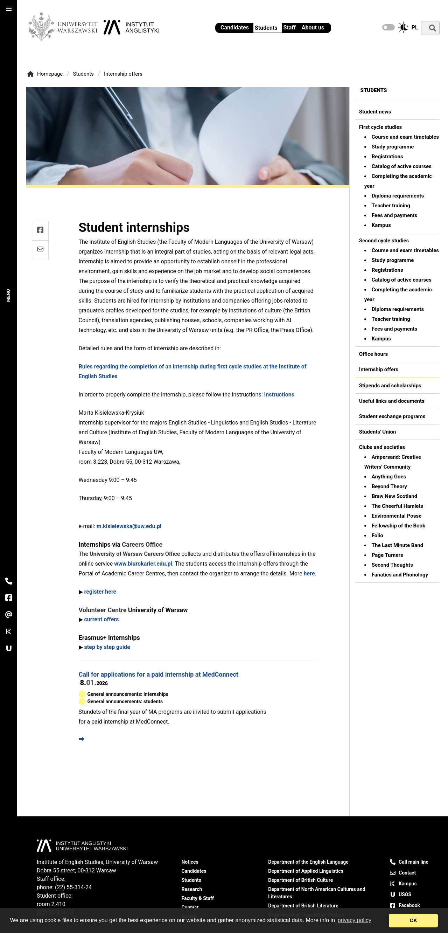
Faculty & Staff (197, 898)
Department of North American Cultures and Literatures (316, 892)
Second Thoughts (392, 565)
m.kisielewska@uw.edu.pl (129, 526)
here (309, 573)
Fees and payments (395, 215)
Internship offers (123, 74)
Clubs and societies (382, 447)
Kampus (381, 225)
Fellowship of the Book (398, 526)
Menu (8, 295)
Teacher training (391, 205)
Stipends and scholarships (390, 385)
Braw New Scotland (394, 496)
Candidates (193, 871)
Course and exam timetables (405, 137)
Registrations (387, 156)
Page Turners (387, 555)
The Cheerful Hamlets (398, 506)
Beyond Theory (389, 486)
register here (100, 591)
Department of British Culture (300, 880)
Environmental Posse (396, 516)
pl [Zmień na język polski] (415, 27)
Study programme (393, 147)
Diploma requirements (398, 196)
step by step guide (107, 647)
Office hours (373, 354)
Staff (290, 27)
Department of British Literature (303, 905)
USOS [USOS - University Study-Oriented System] (401, 894)
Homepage (46, 74)
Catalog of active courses (402, 166)
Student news (375, 112)
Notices (189, 862)
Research (191, 889)
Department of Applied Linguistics (305, 871)
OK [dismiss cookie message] (413, 920)
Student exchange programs (392, 416)
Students (266, 28)
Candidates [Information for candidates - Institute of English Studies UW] (234, 27)
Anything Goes (389, 477)
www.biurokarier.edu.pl (143, 563)
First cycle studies (380, 127)
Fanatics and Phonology (400, 575)
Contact (403, 873)
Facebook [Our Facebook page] (405, 905)
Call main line (409, 862)
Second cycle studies (384, 240)
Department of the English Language (308, 862)
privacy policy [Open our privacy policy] (354, 920)
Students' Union (377, 432)
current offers (101, 619)
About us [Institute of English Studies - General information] (313, 27)
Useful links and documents (392, 401)
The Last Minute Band (397, 545)
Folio (377, 535)
